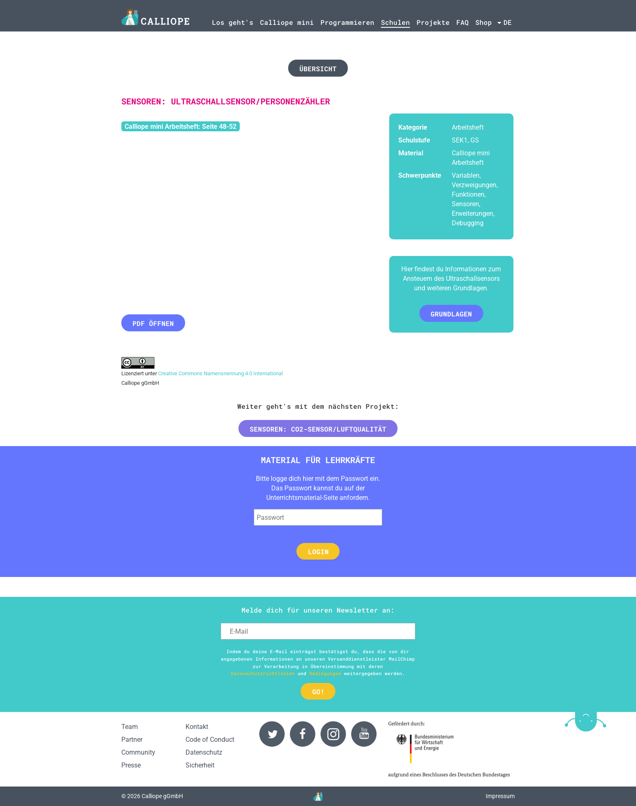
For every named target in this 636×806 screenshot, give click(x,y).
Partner (131, 739)
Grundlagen (451, 313)
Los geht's (232, 22)
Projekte (433, 22)
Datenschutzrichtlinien (263, 673)
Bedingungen (325, 673)
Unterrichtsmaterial (294, 498)
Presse (131, 765)
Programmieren (347, 22)
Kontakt (197, 727)
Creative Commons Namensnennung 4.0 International (220, 373)
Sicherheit (200, 765)
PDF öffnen (153, 323)
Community (138, 752)
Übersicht (318, 68)
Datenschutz (204, 752)
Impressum (500, 796)
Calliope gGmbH (162, 796)
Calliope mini (287, 22)
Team (129, 727)
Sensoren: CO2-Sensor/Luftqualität (318, 429)
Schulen (395, 22)
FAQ (462, 22)
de (508, 22)
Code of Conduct (210, 739)
